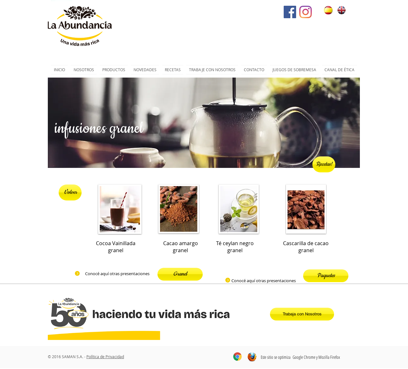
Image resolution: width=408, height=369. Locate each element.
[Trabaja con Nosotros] (302, 314)
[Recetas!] (323, 164)
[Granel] (180, 274)
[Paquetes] (325, 275)
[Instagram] (305, 12)
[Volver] (70, 192)
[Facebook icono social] (290, 12)
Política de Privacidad (105, 356)
